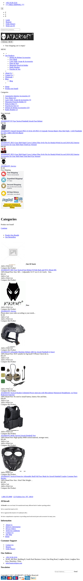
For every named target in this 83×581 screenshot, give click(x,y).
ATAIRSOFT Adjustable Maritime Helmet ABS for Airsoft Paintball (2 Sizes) (28, 352)
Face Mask (13, 59)
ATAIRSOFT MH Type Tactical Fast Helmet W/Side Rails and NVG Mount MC (29, 270)
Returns (8, 547)
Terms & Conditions (13, 531)
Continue (4, 228)
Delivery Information (13, 527)
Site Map (9, 534)
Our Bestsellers (10, 237)
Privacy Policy (11, 529)
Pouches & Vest (15, 69)
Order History (10, 549)
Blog (11, 81)
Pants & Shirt (14, 63)
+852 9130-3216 (11, 557)
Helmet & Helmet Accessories (20, 57)
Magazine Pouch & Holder (19, 65)
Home (7, 87)
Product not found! (11, 88)
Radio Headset (15, 67)
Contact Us (10, 533)
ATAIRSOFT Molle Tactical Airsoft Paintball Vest (18, 435)
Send (75, 571)
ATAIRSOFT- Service (8, 166)
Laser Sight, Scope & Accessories (21, 61)
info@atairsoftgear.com (14, 563)
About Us (9, 525)
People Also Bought (12, 235)
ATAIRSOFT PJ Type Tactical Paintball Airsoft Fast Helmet (21, 121)
